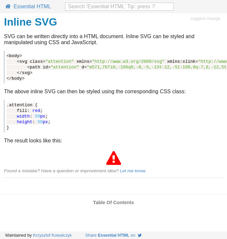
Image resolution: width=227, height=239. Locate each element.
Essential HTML (28, 6)
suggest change (205, 18)
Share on (113, 235)
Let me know (132, 170)
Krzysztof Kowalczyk (52, 235)
